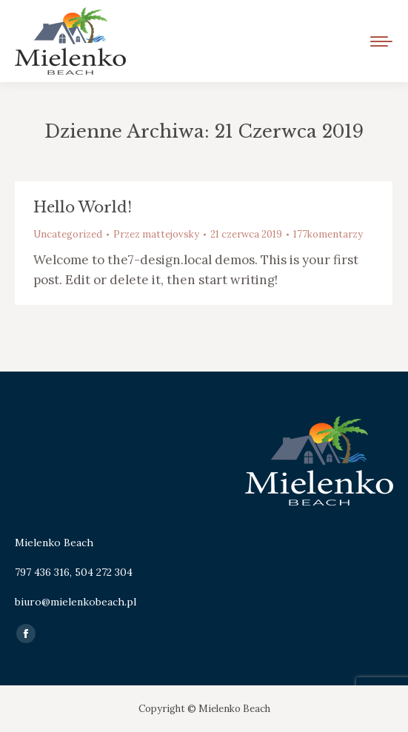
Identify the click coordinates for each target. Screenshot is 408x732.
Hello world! (82, 207)
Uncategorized (67, 234)
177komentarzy (328, 234)
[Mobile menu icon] (381, 41)
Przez (156, 234)
